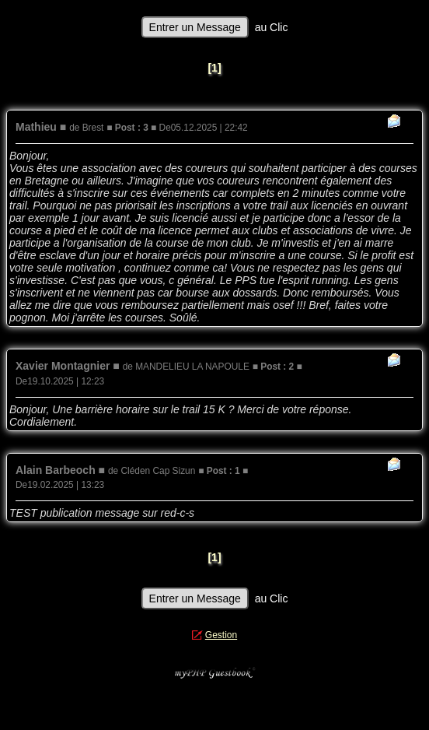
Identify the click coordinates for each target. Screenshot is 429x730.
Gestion (221, 635)
